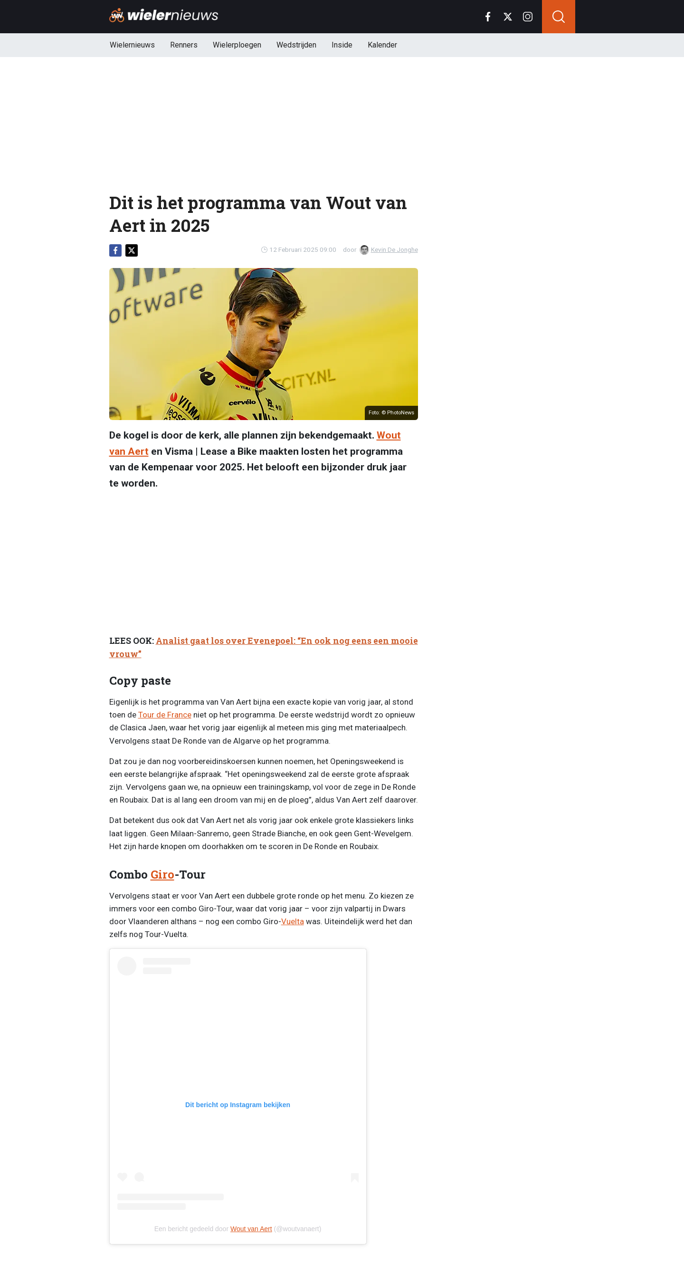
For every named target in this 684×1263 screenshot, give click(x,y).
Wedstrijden (296, 44)
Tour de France (164, 714)
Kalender (382, 44)
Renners (184, 44)
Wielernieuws (132, 44)
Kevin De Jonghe (389, 249)
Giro (162, 874)
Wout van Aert (251, 1229)
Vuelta (292, 921)
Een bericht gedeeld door (192, 1229)
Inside (342, 44)
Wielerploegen (237, 44)
